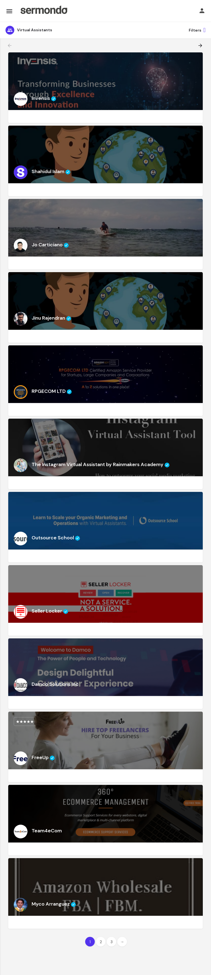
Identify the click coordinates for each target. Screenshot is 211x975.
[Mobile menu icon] (9, 11)
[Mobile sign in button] (202, 10)
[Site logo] (43, 10)
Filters (197, 30)
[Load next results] (201, 45)
